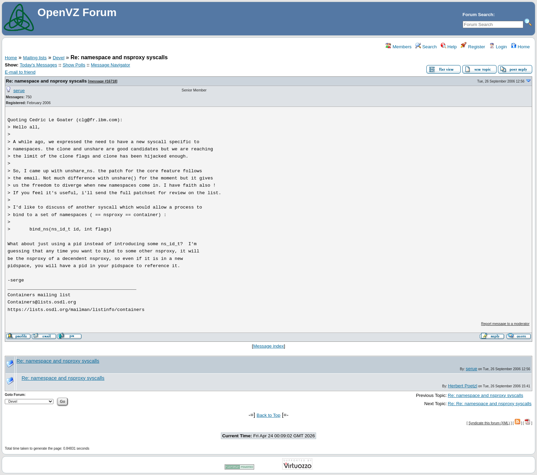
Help (449, 46)
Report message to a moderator (505, 324)
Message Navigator (110, 64)
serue (19, 90)
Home (520, 46)
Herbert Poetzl (462, 385)
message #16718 (102, 81)
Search (426, 46)
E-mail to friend (20, 72)
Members (398, 46)
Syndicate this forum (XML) (489, 423)
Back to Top (268, 415)
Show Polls (74, 64)
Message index (268, 346)
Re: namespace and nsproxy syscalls (46, 81)
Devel (58, 57)
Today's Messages (38, 64)
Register (473, 46)
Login (498, 46)
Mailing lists (35, 57)
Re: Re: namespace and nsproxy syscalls (490, 403)
